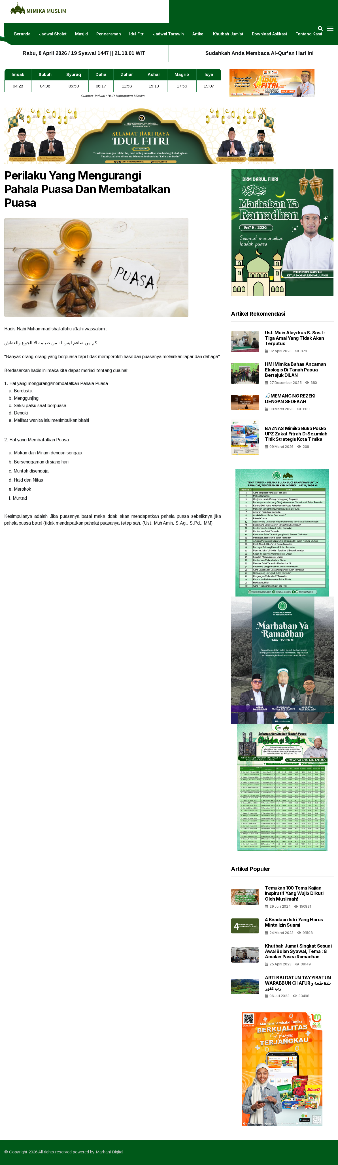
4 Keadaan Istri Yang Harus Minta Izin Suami (294, 922)
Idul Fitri (136, 33)
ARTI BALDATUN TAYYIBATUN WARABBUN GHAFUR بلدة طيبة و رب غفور (298, 983)
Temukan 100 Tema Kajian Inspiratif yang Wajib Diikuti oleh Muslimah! (294, 893)
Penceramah (108, 33)
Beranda (22, 33)
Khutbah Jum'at (228, 33)
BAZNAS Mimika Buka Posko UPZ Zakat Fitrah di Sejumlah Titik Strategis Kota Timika (296, 434)
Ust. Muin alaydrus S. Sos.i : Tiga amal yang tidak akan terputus (295, 338)
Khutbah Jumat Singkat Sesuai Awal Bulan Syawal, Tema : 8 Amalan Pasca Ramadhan (298, 951)
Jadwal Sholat (53, 33)
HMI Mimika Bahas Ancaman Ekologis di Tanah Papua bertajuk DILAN (295, 369)
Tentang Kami (309, 33)
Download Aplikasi (269, 33)
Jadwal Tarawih (168, 33)
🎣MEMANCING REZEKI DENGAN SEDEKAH (290, 398)
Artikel (198, 33)
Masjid (81, 33)
